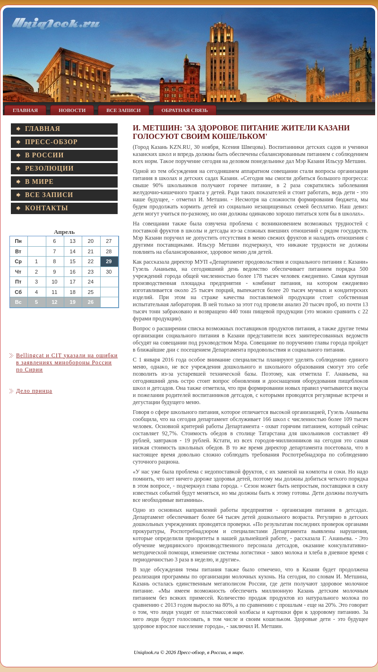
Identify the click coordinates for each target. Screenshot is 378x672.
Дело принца (34, 391)
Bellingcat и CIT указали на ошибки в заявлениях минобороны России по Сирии (67, 362)
